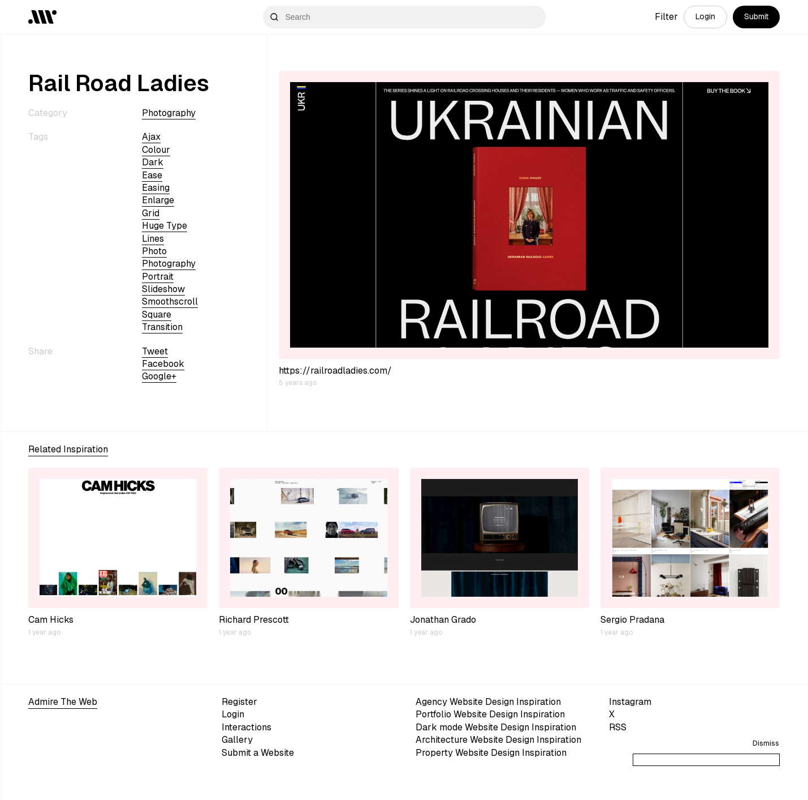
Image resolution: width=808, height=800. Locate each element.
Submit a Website (258, 753)
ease (152, 175)
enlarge (158, 200)
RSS (617, 727)
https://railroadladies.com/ (335, 371)
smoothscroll (170, 301)
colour (156, 150)
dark (152, 162)
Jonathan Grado (443, 620)
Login (705, 16)
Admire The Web (62, 702)
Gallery (237, 740)
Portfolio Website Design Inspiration (490, 714)
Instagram (630, 702)
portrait (158, 277)
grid (150, 213)
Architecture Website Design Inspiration (498, 740)
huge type (164, 226)
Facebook (163, 364)
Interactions (246, 727)
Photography (169, 113)
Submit (756, 16)
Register (239, 702)
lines (153, 239)
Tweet (155, 351)
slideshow (163, 289)
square (156, 314)
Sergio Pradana (632, 620)
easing (156, 188)
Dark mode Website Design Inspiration (496, 727)
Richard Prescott (254, 620)
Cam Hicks (51, 620)
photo (154, 251)
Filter (666, 17)
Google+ (159, 376)
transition (162, 327)
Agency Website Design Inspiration (488, 702)
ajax (151, 137)
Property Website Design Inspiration (491, 753)
